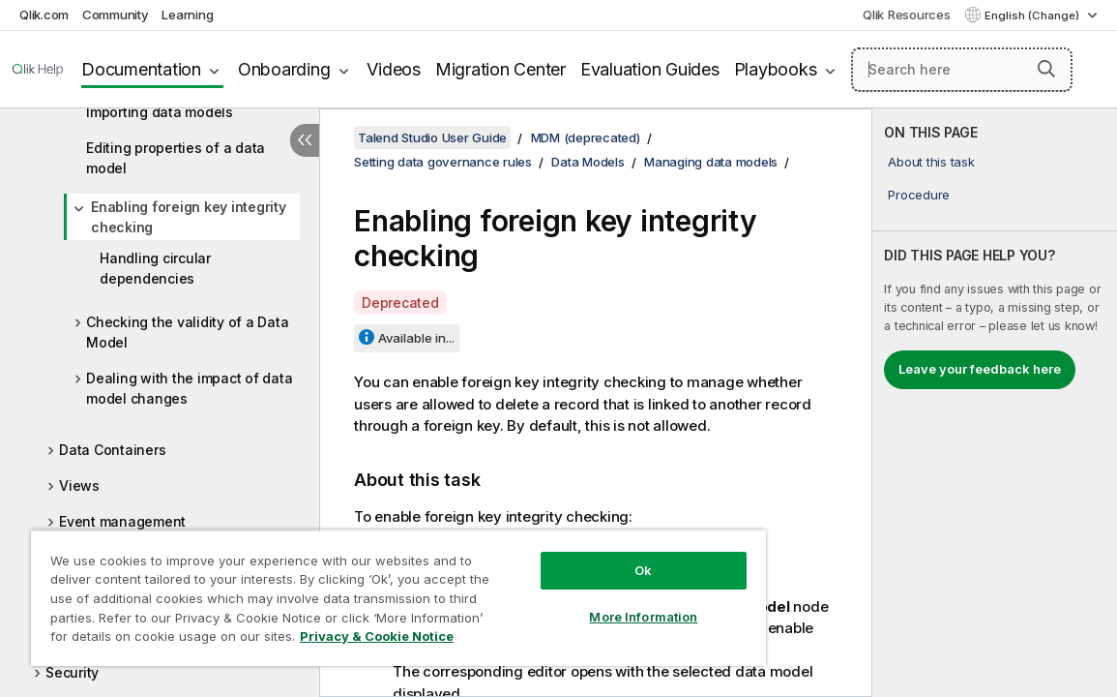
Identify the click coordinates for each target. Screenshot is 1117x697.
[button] (1046, 68)
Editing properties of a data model (175, 157)
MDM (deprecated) (585, 137)
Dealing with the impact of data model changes (189, 388)
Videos (394, 69)
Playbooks (775, 69)
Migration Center (500, 69)
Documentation (141, 69)
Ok (569, 555)
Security (72, 672)
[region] (355, 590)
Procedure (919, 194)
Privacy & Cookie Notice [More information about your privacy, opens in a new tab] (206, 640)
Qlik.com (44, 14)
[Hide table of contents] (304, 140)
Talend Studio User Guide (432, 137)
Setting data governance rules (443, 161)
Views (79, 485)
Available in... (416, 338)
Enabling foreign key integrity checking (188, 216)
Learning (187, 14)
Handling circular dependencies (155, 268)
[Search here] (962, 69)
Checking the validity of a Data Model (187, 332)
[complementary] (994, 402)
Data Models (587, 161)
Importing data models (159, 112)
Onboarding (284, 69)
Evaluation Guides (650, 69)
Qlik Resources (907, 14)
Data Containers (112, 449)
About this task (931, 161)
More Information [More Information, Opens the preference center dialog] (569, 602)
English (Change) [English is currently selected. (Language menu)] (1033, 15)
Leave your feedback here (979, 369)
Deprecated (400, 302)
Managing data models (711, 161)
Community (115, 14)
